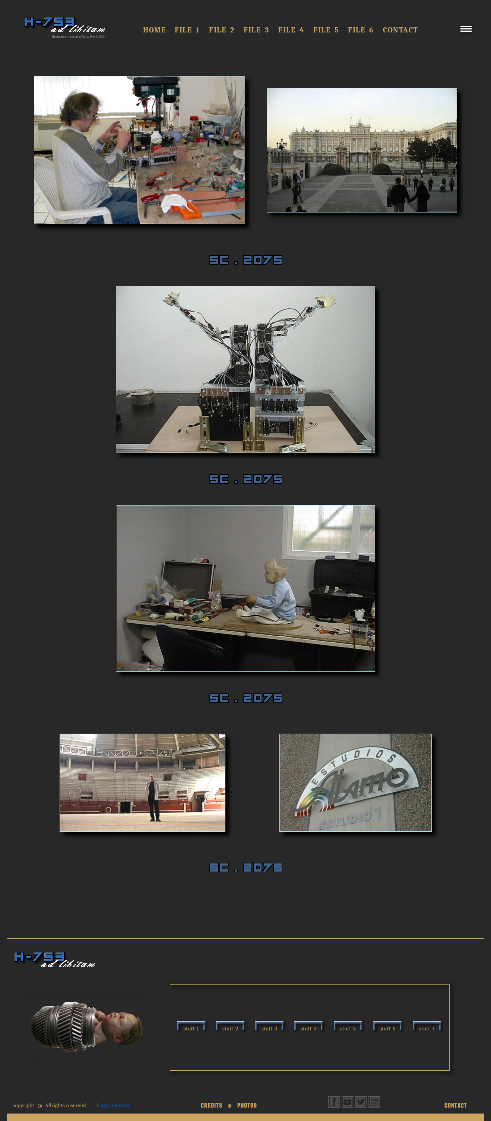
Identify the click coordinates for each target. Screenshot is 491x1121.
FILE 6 (361, 30)
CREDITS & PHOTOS (229, 1105)
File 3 (256, 30)
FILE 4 (291, 30)
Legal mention (113, 1105)
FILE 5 (326, 30)
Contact (400, 30)
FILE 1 (187, 30)
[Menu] (466, 31)
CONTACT (455, 1105)
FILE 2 (222, 30)
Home (154, 30)
